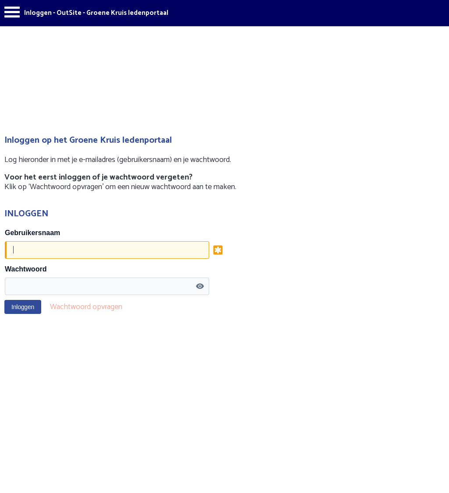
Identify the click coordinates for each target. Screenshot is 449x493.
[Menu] (12, 14)
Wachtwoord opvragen (86, 306)
